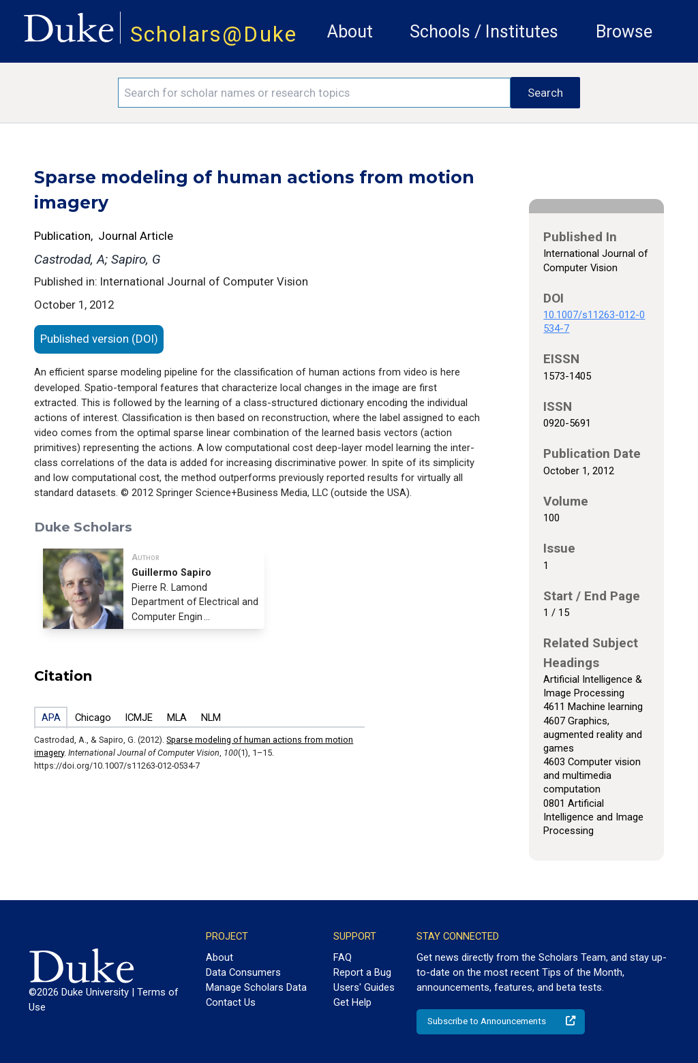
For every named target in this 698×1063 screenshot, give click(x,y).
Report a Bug (362, 972)
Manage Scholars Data (256, 987)
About (350, 32)
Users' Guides (364, 987)
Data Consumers (243, 972)
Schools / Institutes (484, 32)
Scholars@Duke (213, 34)
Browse (624, 32)
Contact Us (231, 1002)
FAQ (342, 957)
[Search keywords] (314, 93)
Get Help (352, 1002)
